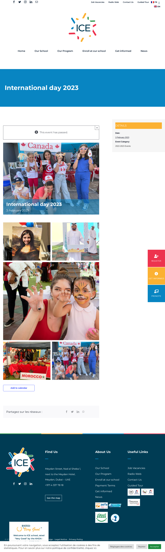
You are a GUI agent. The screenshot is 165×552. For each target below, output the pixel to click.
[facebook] (14, 2)
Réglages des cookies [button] (121, 546)
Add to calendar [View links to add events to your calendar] (19, 388)
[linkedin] (31, 2)
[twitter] (19, 2)
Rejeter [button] (142, 546)
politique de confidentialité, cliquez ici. (74, 548)
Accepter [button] (154, 546)
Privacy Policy (76, 539)
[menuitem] (154, 2)
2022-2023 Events (123, 146)
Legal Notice (61, 539)
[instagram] (25, 2)
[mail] (36, 2)
